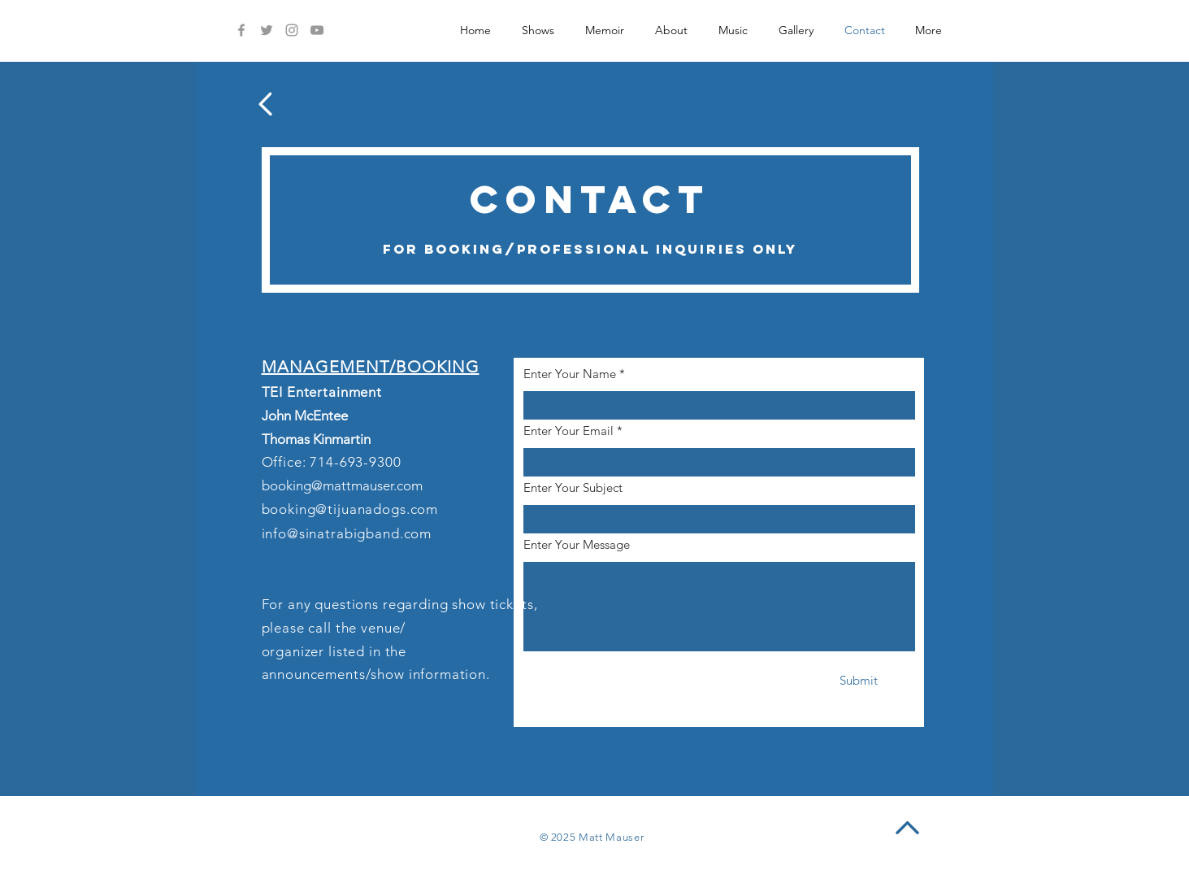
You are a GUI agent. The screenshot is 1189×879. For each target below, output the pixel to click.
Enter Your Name (569, 374)
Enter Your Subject (573, 487)
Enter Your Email (568, 430)
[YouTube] (317, 30)
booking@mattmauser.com (342, 485)
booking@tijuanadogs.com (350, 509)
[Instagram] (292, 30)
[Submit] (859, 680)
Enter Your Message (576, 544)
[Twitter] (266, 30)
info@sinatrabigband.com (347, 533)
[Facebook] (241, 30)
